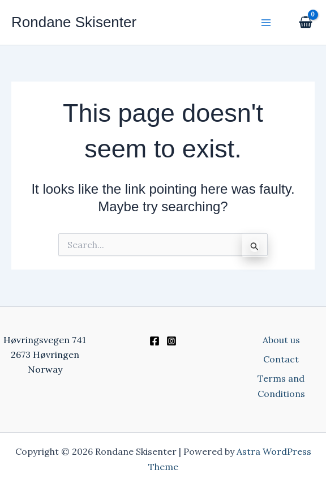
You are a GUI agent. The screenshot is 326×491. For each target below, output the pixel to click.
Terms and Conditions (281, 386)
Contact (281, 359)
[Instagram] (171, 341)
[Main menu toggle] (266, 22)
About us (281, 339)
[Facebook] (154, 341)
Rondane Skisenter (73, 22)
